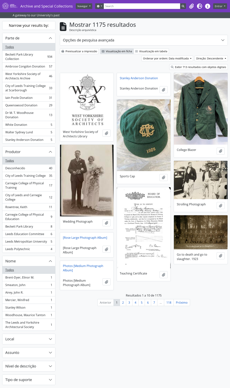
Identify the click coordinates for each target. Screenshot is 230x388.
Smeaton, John (28, 286)
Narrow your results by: (29, 25)
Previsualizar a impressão (79, 51)
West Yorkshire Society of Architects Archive (28, 76)
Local (9, 338)
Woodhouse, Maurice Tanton (28, 316)
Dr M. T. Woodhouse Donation (28, 115)
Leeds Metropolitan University (28, 242)
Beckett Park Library (28, 227)
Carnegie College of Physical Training (28, 185)
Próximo (182, 303)
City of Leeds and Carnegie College (28, 197)
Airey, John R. (28, 293)
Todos (9, 47)
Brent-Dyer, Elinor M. (28, 278)
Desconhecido (28, 169)
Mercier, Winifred (28, 301)
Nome (10, 261)
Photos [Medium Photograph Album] (83, 268)
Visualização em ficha (117, 51)
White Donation (28, 125)
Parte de (12, 38)
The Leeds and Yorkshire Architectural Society (28, 325)
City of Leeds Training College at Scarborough (28, 88)
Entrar (219, 6)
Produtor (13, 151)
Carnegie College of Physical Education (28, 217)
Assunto (12, 352)
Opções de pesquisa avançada (88, 40)
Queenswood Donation (28, 106)
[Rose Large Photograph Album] (85, 238)
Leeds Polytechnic (28, 250)
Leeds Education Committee (28, 235)
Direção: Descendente (210, 58)
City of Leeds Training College (28, 176)
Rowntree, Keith (28, 208)
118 (168, 303)
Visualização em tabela (151, 51)
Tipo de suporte (18, 379)
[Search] (142, 6)
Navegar (82, 6)
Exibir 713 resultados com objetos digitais (198, 67)
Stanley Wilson (28, 308)
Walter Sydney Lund (28, 133)
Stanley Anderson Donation (28, 140)
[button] (191, 6)
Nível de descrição (20, 366)
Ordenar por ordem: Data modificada (166, 58)
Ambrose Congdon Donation (28, 67)
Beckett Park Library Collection (28, 56)
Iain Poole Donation (28, 99)
